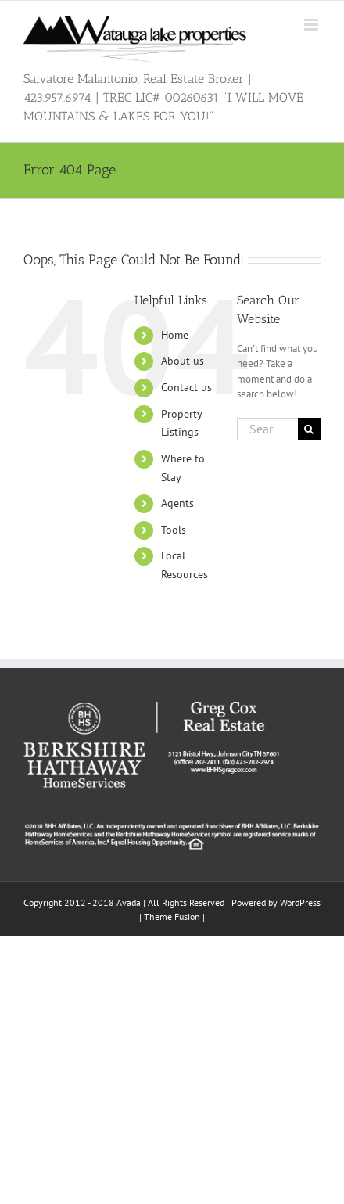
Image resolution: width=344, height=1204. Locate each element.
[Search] (309, 429)
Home (174, 335)
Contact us (186, 387)
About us (182, 361)
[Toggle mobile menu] (312, 24)
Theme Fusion (172, 916)
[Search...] (267, 429)
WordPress (300, 902)
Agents (177, 503)
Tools (173, 530)
